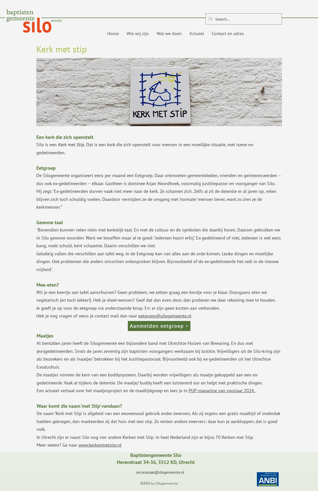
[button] (138, 33)
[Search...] (243, 19)
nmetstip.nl (110, 445)
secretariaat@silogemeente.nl (160, 472)
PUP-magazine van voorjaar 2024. (222, 390)
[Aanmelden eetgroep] (159, 326)
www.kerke (88, 445)
